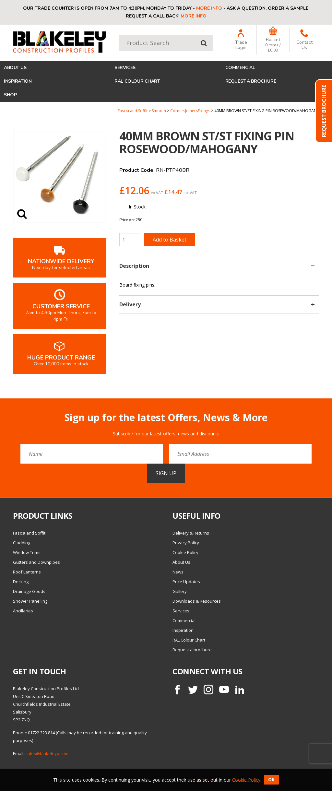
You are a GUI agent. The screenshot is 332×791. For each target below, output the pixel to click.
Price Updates (186, 581)
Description (216, 265)
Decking (21, 581)
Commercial (240, 68)
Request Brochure (323, 111)
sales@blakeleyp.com (46, 753)
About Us (15, 68)
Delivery (216, 304)
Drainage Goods (29, 591)
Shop (10, 95)
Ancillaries (23, 611)
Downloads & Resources (196, 601)
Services (125, 68)
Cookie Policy (185, 552)
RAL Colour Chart (137, 81)
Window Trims (27, 552)
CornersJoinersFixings (190, 110)
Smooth (159, 110)
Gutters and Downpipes (36, 562)
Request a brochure (250, 81)
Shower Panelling (30, 601)
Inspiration (17, 81)
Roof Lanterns (27, 572)
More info (209, 8)
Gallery (179, 591)
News (178, 572)
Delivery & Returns (190, 533)
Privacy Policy (185, 543)
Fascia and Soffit (133, 110)
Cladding (21, 543)
